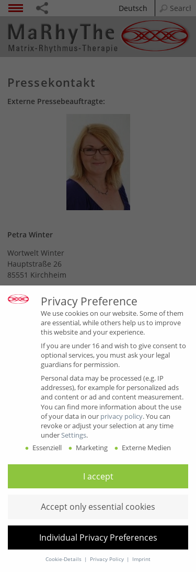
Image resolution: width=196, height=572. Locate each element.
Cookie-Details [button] (64, 559)
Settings (73, 435)
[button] (98, 476)
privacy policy (121, 416)
